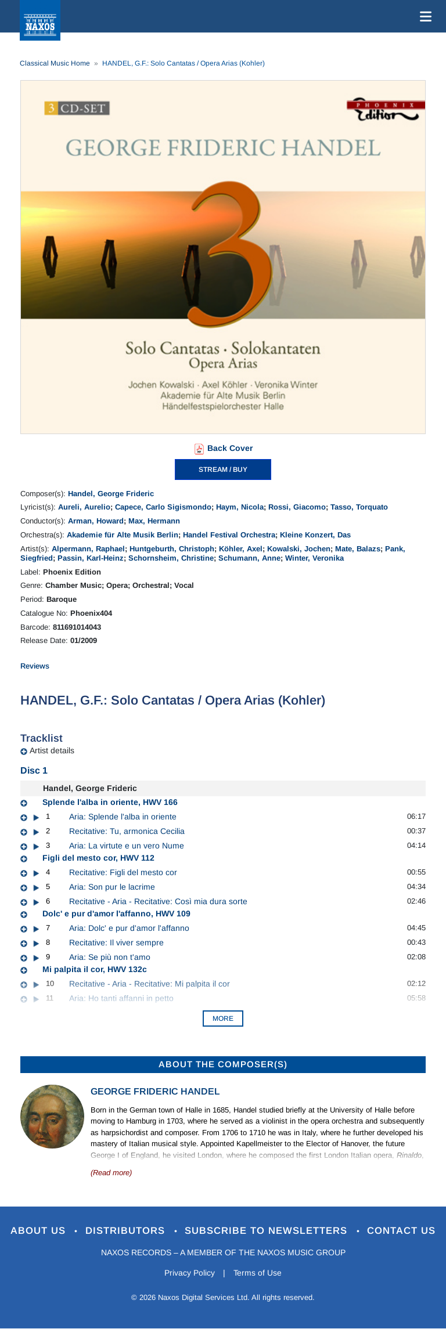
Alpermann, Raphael (88, 548)
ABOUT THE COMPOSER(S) (223, 1064)
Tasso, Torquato (359, 507)
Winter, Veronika (314, 558)
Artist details (52, 750)
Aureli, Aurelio (84, 507)
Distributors (126, 1231)
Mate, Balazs (357, 548)
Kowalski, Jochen (298, 548)
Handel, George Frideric (111, 493)
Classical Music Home (55, 63)
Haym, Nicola (240, 507)
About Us (39, 1231)
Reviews (34, 666)
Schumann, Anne (249, 558)
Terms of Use (257, 1272)
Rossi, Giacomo (297, 507)
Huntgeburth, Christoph (172, 548)
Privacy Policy (189, 1272)
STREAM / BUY (223, 469)
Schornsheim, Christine (171, 558)
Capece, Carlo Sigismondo (163, 507)
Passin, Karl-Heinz (90, 558)
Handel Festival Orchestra (229, 534)
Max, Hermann (154, 521)
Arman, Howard (96, 521)
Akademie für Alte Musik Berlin (122, 534)
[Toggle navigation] (423, 16)
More (223, 1018)
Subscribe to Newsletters (268, 1231)
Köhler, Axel (240, 548)
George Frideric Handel (155, 1091)
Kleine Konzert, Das (315, 534)
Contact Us (402, 1231)
